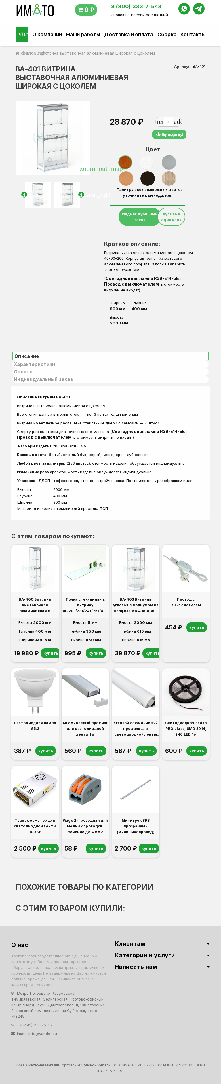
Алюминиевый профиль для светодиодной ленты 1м (85, 728)
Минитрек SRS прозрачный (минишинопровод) (136, 826)
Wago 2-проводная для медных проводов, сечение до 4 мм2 (85, 826)
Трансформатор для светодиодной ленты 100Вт (35, 826)
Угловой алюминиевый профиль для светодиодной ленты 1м (135, 729)
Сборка (166, 34)
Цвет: (150, 149)
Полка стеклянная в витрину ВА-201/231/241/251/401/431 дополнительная (85, 605)
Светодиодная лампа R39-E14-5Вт (144, 278)
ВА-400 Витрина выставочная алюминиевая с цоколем (35, 605)
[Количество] (168, 121)
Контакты (192, 34)
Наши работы (83, 34)
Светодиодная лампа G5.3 (35, 726)
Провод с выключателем (132, 284)
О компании (47, 34)
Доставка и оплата (128, 34)
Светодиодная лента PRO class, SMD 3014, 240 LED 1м (186, 728)
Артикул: (183, 66)
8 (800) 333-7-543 (136, 6)
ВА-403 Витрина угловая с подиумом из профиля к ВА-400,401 (135, 605)
